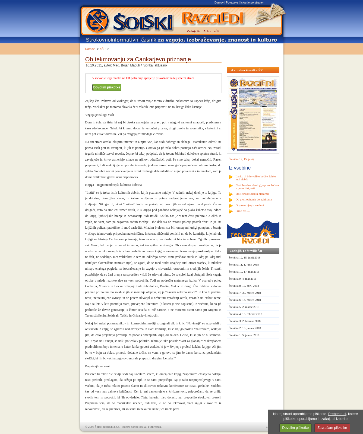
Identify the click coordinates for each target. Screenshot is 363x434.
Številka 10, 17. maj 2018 (244, 271)
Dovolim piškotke (106, 87)
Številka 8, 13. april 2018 (244, 285)
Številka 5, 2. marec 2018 (244, 306)
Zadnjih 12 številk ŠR (246, 251)
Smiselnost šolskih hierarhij (252, 193)
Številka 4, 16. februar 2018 (245, 313)
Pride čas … (243, 210)
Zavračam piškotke (332, 428)
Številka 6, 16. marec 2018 (245, 299)
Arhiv (207, 31)
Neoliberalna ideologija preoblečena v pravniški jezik (257, 186)
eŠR (103, 48)
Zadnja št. (193, 31)
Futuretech (154, 426)
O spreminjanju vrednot (250, 205)
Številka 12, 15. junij (241, 159)
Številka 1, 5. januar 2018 (244, 335)
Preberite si (337, 414)
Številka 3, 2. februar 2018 (245, 321)
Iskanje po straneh (252, 2)
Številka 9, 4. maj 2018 (243, 278)
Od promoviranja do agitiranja (254, 199)
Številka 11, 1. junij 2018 (244, 264)
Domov (219, 2)
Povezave (232, 2)
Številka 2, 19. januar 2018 (245, 328)
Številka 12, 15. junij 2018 (245, 257)
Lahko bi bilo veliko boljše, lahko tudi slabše (256, 178)
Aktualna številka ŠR (247, 70)
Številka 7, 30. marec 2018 (245, 292)
